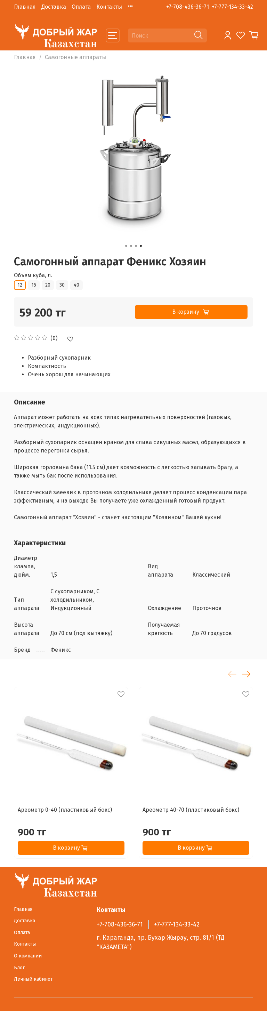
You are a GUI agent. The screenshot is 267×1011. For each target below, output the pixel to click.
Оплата (81, 6)
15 (33, 285)
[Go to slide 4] (141, 246)
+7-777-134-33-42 (232, 6)
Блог (19, 968)
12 (19, 285)
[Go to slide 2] (131, 246)
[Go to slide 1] (126, 246)
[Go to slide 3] (136, 246)
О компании (28, 956)
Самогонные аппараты (75, 57)
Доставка (53, 6)
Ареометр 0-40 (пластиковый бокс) (65, 810)
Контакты (109, 6)
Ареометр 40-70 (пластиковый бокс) (191, 810)
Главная (25, 6)
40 (76, 285)
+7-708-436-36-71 (187, 6)
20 (47, 285)
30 (62, 285)
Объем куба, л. (33, 275)
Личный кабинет (33, 979)
